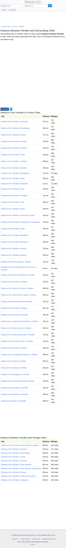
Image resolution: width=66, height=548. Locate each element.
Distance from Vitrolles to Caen (13, 229)
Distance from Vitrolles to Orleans (14, 161)
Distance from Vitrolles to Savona (14, 449)
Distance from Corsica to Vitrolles (14, 348)
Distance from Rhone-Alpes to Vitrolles (16, 262)
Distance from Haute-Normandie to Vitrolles (18, 335)
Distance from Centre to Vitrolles (13, 361)
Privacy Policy (25, 539)
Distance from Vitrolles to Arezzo (13, 472)
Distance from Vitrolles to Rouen (13, 135)
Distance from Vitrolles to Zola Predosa (16, 465)
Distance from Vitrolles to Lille (12, 202)
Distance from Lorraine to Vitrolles (14, 308)
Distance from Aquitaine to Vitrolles (14, 394)
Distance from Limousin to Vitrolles (14, 315)
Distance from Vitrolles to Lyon (13, 189)
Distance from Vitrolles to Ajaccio (13, 255)
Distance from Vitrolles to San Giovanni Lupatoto (20, 445)
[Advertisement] (33, 18)
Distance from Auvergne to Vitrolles (14, 388)
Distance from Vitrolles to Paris (13, 155)
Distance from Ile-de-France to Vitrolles (16, 328)
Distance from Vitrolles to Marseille (14, 184)
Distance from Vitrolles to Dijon (13, 209)
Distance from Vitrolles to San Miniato (15, 453)
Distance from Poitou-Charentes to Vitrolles (17, 275)
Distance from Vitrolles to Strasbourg (15, 128)
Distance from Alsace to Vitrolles (13, 401)
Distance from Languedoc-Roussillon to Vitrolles (19, 321)
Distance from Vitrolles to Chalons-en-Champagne (20, 222)
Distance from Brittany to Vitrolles (14, 368)
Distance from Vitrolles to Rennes (14, 141)
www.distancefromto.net (28, 535)
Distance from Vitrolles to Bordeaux (14, 235)
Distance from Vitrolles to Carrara (14, 461)
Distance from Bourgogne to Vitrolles (15, 374)
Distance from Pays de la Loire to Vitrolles (17, 288)
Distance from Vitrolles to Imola (13, 457)
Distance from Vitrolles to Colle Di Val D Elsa (18, 476)
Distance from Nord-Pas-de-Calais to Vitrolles (18, 295)
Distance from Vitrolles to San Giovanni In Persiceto (21, 468)
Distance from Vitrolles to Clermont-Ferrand (18, 215)
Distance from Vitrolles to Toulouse (14, 122)
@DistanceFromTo (48, 539)
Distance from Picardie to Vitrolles (14, 282)
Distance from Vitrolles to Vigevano (14, 480)
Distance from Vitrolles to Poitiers (14, 148)
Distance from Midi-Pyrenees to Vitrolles (16, 302)
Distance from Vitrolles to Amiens (14, 249)
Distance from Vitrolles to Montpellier (15, 173)
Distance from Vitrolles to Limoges (14, 196)
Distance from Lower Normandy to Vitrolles (17, 381)
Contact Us (36, 539)
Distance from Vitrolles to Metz (13, 178)
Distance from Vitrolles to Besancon (15, 242)
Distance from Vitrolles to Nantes (13, 168)
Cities (4, 10)
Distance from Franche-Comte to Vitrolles (17, 341)
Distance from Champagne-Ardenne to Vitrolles (19, 355)
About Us (15, 539)
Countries (12, 10)
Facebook (4, 109)
